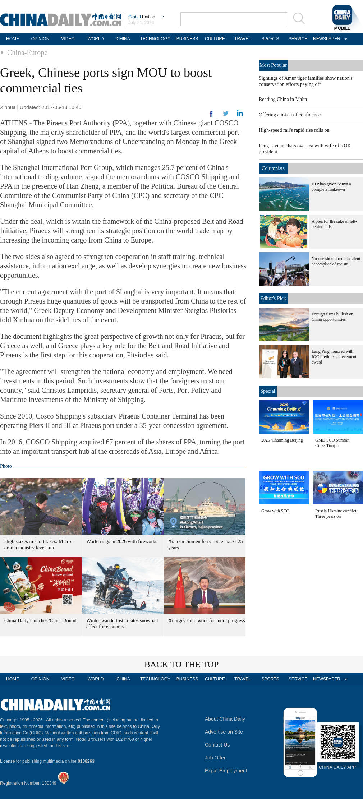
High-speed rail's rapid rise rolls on (294, 130)
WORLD (96, 38)
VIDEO (67, 38)
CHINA (123, 38)
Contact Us (217, 745)
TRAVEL (242, 38)
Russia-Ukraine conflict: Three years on (336, 513)
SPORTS (270, 38)
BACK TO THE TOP (181, 664)
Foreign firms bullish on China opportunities (332, 316)
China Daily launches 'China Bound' (40, 620)
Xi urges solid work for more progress (206, 620)
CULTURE (215, 38)
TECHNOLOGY (155, 38)
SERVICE (298, 38)
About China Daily (225, 719)
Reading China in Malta (283, 99)
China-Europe (27, 52)
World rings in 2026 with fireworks (121, 541)
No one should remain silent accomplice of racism (336, 261)
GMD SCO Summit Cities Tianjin (332, 443)
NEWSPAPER (325, 38)
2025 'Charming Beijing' (282, 440)
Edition (141, 16)
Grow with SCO (275, 510)
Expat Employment (226, 770)
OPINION (40, 38)
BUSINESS (187, 38)
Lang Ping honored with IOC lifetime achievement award (334, 357)
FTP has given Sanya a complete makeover (331, 186)
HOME (12, 38)
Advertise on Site (224, 732)
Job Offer (215, 758)
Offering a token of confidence (290, 114)
